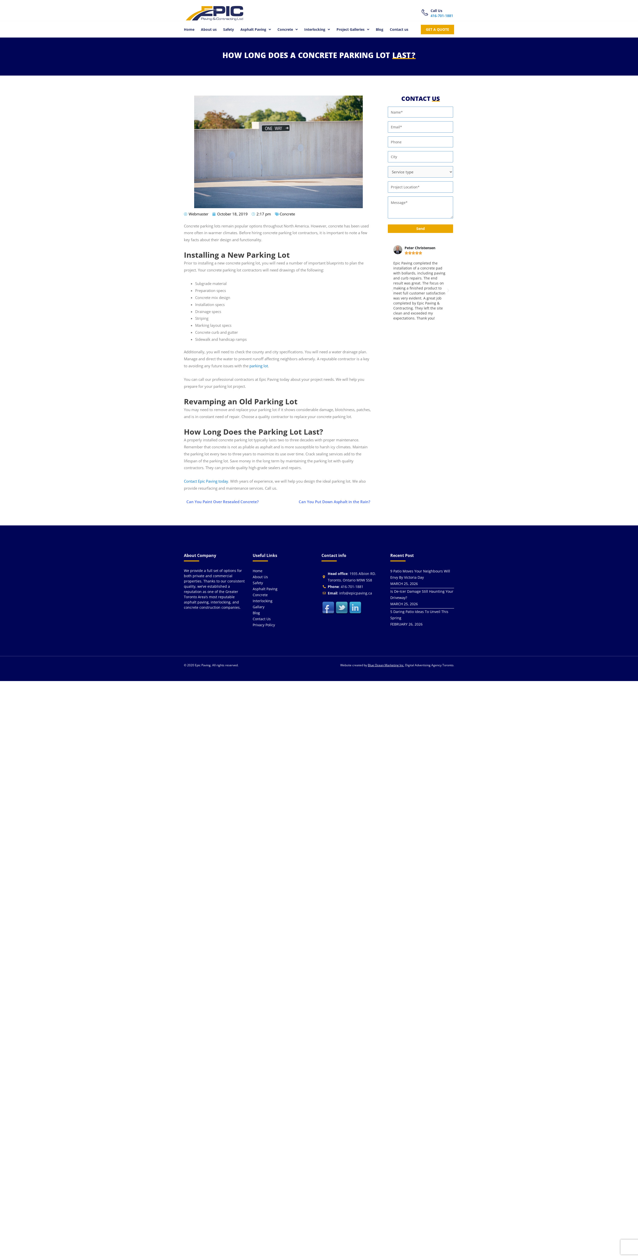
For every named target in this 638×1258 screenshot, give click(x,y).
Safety (228, 29)
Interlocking (317, 29)
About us (209, 29)
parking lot (258, 365)
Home (189, 29)
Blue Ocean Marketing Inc (386, 665)
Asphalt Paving (255, 29)
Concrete (287, 29)
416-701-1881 (442, 15)
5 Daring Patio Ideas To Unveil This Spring (419, 614)
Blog (379, 29)
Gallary (258, 606)
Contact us (399, 29)
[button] (255, 29)
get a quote (437, 29)
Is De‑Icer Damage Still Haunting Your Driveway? (421, 594)
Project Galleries (353, 29)
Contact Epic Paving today (206, 481)
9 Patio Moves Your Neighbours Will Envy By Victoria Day (420, 574)
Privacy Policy (264, 624)
